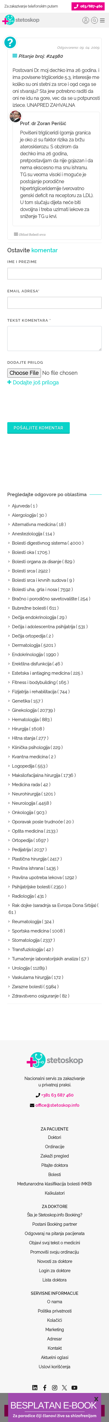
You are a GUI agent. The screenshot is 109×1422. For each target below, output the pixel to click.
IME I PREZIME (22, 262)
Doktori (54, 1115)
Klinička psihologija (31, 747)
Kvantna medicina (30, 756)
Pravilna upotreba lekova (37, 877)
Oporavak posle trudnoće (37, 822)
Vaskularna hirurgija (31, 977)
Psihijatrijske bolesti (31, 887)
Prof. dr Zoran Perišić (43, 123)
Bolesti (54, 1152)
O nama (54, 1279)
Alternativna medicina (34, 524)
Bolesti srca (23, 571)
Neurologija (23, 803)
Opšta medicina (27, 831)
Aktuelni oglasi (54, 1335)
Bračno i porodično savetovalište (44, 599)
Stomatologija (26, 940)
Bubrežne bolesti (29, 608)
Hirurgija (20, 729)
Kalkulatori (55, 1171)
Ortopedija (22, 840)
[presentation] (51, 403)
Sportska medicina (30, 931)
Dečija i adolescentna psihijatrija (43, 626)
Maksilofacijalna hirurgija (36, 775)
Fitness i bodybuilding (34, 682)
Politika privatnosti (55, 1289)
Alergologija (24, 515)
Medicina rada (26, 784)
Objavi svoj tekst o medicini (54, 1220)
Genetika (21, 701)
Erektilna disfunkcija (31, 664)
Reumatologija (26, 921)
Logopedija (23, 766)
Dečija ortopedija (28, 636)
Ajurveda (21, 506)
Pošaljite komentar (38, 428)
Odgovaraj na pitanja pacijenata (55, 1211)
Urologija (21, 968)
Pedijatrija (21, 849)
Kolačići (54, 1298)
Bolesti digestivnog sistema (39, 543)
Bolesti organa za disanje (36, 561)
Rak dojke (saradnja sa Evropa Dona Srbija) (54, 905)
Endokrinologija (27, 654)
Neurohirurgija (26, 794)
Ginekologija (24, 710)
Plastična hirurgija (29, 859)
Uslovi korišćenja (54, 1344)
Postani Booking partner (54, 1202)
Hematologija (25, 719)
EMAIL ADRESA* (23, 291)
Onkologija (22, 812)
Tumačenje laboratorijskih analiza (45, 959)
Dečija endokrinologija (34, 617)
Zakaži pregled (54, 1134)
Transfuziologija (27, 949)
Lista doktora (54, 1258)
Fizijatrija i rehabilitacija (34, 691)
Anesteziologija (27, 534)
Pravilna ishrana (27, 868)
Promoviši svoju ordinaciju (54, 1230)
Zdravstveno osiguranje (35, 996)
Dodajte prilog (25, 362)
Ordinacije (54, 1124)
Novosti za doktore (54, 1239)
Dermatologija (26, 645)
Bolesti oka (23, 552)
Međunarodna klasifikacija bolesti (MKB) (54, 1162)
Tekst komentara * (29, 320)
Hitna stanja (23, 738)
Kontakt (55, 1326)
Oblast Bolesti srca (30, 235)
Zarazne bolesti (27, 986)
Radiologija (23, 896)
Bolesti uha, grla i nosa (34, 589)
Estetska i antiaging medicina (41, 673)
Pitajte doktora (54, 1143)
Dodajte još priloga (33, 382)
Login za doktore (54, 1248)
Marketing (54, 1307)
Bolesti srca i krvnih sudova (39, 580)
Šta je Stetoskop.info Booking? (54, 1193)
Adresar (54, 1317)
